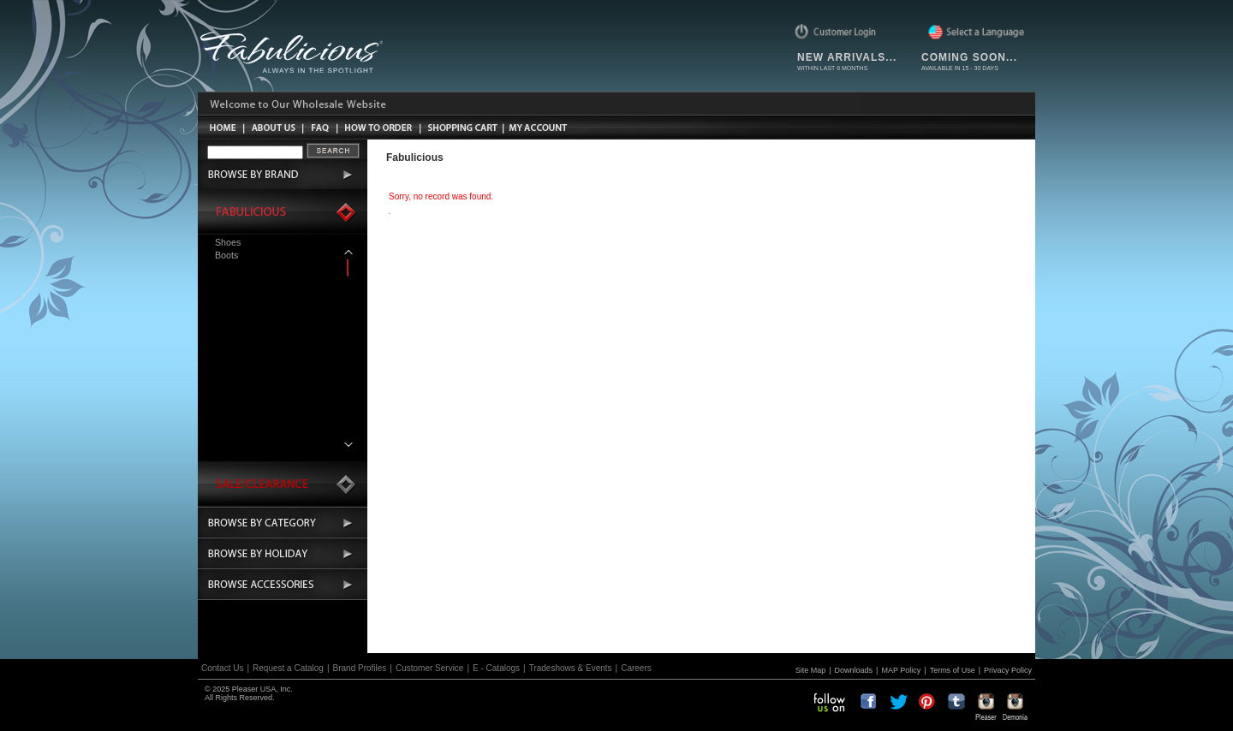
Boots (226, 255)
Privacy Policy (1008, 670)
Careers (636, 668)
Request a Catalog (288, 668)
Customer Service (429, 668)
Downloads (854, 670)
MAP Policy (900, 670)
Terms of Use (952, 670)
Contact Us (222, 668)
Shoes (228, 242)
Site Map (810, 670)
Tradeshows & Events (570, 668)
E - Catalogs (496, 668)
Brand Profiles (360, 668)
